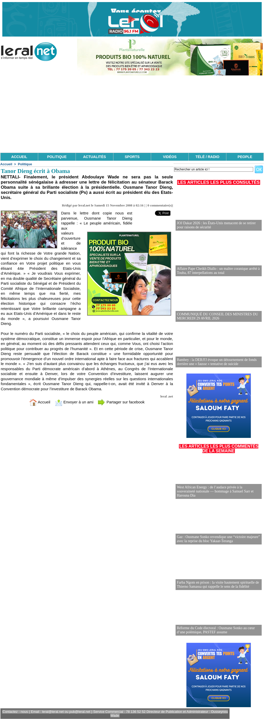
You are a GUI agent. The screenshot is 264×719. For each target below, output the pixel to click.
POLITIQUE (57, 157)
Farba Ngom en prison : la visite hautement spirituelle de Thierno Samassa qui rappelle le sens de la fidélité (218, 584)
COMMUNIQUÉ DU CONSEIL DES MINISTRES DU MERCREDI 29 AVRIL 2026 (217, 316)
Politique (25, 164)
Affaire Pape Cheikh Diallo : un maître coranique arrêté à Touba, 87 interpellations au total (218, 271)
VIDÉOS (170, 157)
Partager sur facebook (121, 402)
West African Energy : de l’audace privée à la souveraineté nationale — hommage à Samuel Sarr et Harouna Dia (215, 491)
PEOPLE (245, 157)
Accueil (6, 164)
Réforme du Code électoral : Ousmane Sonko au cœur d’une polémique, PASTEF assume (216, 630)
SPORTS (132, 157)
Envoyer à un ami (74, 402)
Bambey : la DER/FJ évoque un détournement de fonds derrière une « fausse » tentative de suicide (217, 362)
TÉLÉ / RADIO (207, 157)
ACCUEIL (19, 157)
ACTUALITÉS (94, 157)
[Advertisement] (132, 114)
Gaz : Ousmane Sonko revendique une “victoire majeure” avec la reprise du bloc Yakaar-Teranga (218, 539)
